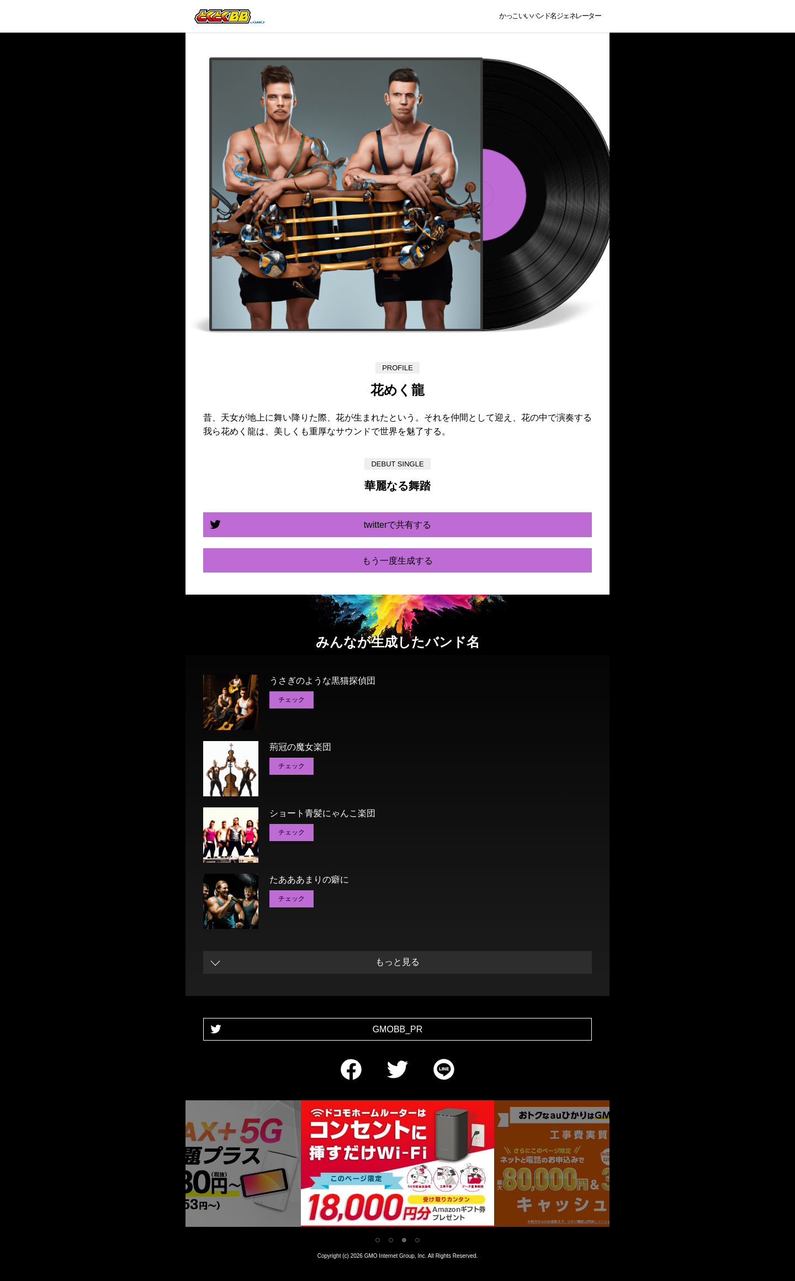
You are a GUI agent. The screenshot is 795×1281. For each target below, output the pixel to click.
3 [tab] (404, 1240)
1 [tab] (377, 1240)
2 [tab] (391, 1240)
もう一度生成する (397, 560)
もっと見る (397, 962)
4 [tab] (417, 1240)
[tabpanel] (397, 1165)
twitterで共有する (398, 524)
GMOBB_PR (398, 1029)
